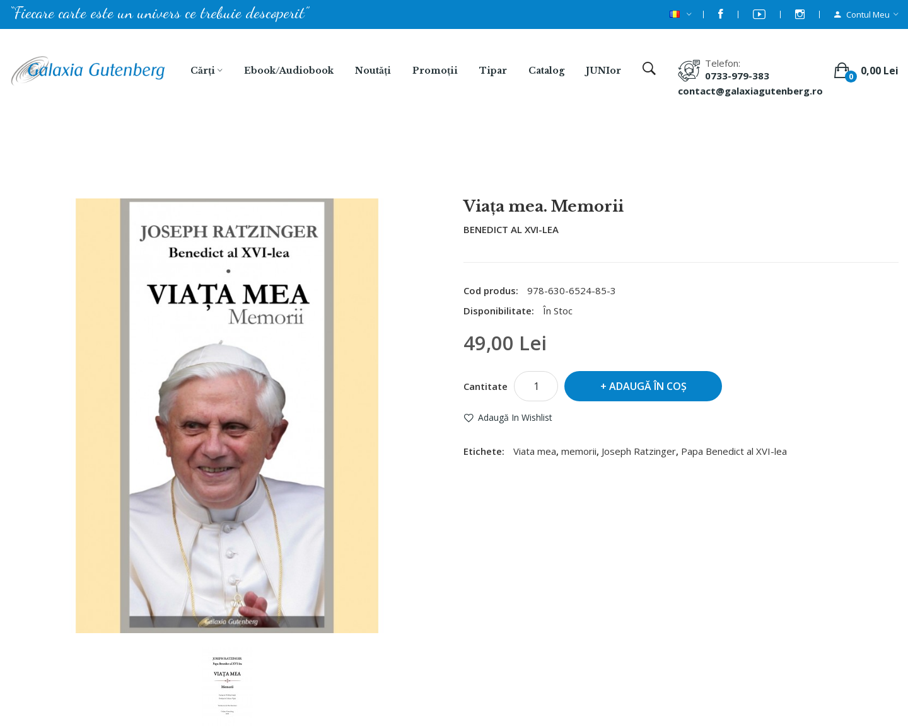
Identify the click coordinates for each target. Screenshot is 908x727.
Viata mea (534, 451)
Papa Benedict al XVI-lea (734, 451)
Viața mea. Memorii (470, 164)
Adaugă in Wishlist (515, 417)
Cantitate (485, 386)
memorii (579, 451)
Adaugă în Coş (648, 386)
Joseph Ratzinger (639, 451)
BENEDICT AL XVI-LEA (511, 229)
